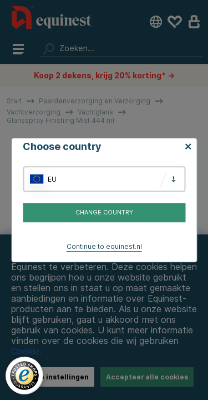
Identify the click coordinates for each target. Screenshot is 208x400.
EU (52, 179)
